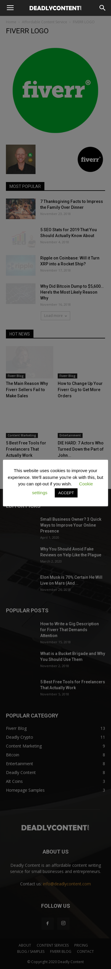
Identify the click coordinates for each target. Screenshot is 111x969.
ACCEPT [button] (66, 493)
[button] (102, 8)
